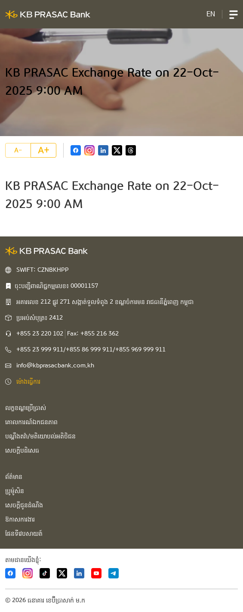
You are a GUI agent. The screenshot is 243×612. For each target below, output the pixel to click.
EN (210, 14)
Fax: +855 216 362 (93, 334)
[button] (233, 14)
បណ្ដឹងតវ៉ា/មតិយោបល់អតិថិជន (40, 436)
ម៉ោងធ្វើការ (28, 381)
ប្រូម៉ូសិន (14, 491)
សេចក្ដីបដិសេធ (22, 450)
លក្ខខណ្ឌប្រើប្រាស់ (25, 408)
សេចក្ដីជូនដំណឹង (24, 505)
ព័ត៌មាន (13, 477)
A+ (43, 150)
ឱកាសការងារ (20, 519)
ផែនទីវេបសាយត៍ (24, 533)
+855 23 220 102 (39, 334)
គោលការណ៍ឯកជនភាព (31, 422)
